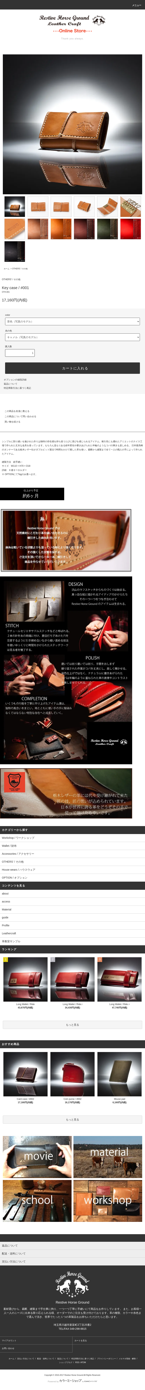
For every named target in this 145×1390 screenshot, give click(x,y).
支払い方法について (25, 1359)
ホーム (6, 269)
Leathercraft (9, 933)
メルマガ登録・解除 (127, 1359)
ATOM (83, 1362)
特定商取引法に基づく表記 (17, 388)
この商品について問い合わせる (18, 416)
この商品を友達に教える (14, 411)
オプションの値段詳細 (15, 379)
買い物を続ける (10, 421)
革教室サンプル (11, 941)
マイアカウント (9, 1340)
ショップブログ (65, 1362)
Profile (5, 925)
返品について (10, 384)
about (5, 893)
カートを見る (80, 1340)
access (6, 901)
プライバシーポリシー (106, 1359)
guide (5, 917)
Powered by (72, 1381)
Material (6, 909)
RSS (77, 1362)
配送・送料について (45, 1359)
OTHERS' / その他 (20, 269)
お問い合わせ (8, 1348)
